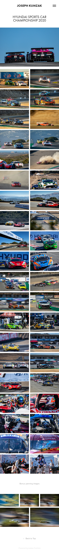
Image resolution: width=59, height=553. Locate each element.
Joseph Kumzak (29, 6)
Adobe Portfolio (34, 548)
